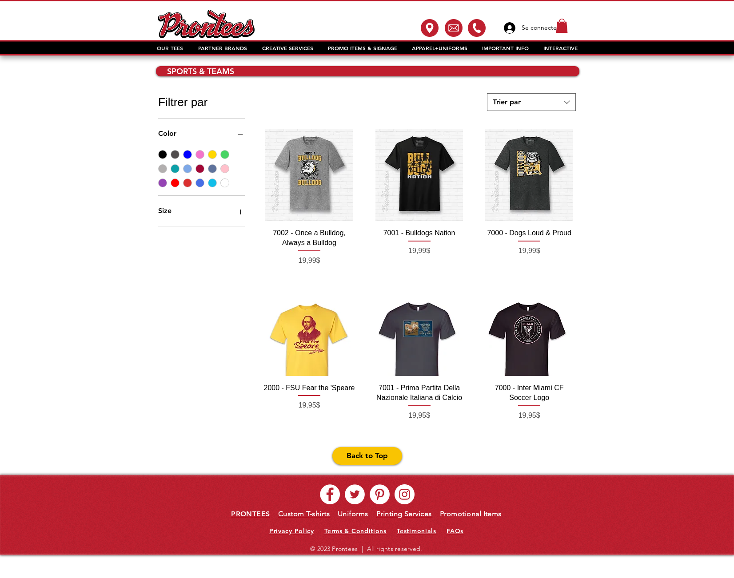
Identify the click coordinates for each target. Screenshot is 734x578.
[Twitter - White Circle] (355, 494)
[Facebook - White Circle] (330, 494)
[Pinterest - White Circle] (380, 494)
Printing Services (404, 514)
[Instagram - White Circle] (405, 494)
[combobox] (531, 102)
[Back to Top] (367, 456)
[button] (562, 26)
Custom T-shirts (304, 514)
